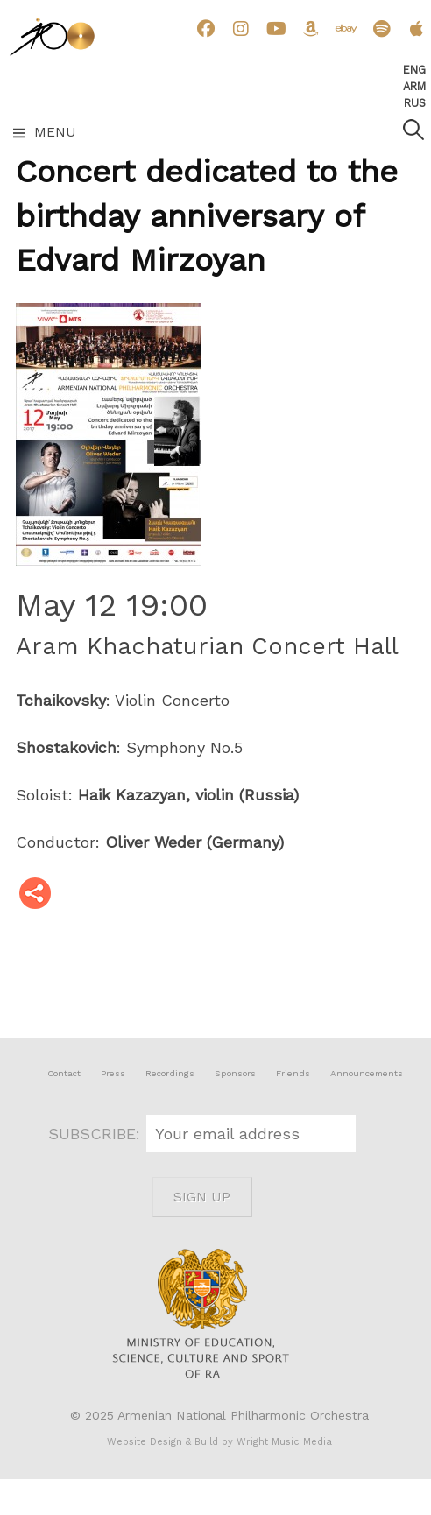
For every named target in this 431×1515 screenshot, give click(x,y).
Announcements (366, 1073)
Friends (293, 1073)
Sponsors (235, 1073)
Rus (415, 102)
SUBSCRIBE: (96, 1133)
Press (113, 1073)
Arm (414, 86)
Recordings (169, 1073)
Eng (414, 69)
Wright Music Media (284, 1442)
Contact (64, 1073)
